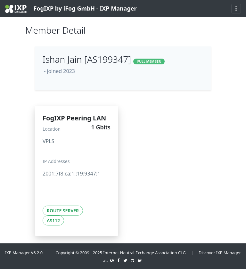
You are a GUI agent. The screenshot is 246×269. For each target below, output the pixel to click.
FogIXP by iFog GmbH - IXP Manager (71, 8)
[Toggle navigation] (236, 8)
